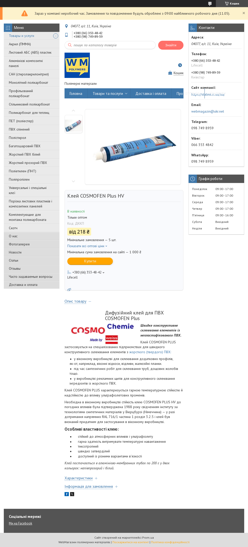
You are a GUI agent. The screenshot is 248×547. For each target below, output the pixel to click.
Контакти (218, 93)
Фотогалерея (19, 244)
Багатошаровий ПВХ (24, 146)
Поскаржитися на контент (130, 542)
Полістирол (17, 137)
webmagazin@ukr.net (207, 111)
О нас (13, 236)
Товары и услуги (21, 35)
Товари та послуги (108, 93)
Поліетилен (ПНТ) (22, 171)
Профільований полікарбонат (21, 93)
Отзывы (14, 268)
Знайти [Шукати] (170, 45)
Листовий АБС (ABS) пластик (30, 52)
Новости (15, 252)
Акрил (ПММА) (20, 44)
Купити (90, 261)
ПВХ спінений (19, 129)
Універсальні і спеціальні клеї (28, 190)
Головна (76, 93)
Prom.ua (148, 537)
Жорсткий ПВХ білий (24, 154)
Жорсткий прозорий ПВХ (28, 162)
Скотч (13, 228)
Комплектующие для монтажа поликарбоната (27, 217)
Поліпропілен (19, 179)
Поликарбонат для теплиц (29, 112)
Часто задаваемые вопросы (30, 276)
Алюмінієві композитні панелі (26, 63)
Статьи (13, 260)
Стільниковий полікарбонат (29, 104)
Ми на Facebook (20, 523)
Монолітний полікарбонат (28, 82)
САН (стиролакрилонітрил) (29, 74)
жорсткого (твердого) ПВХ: (150, 352)
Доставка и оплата (23, 284)
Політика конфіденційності (170, 542)
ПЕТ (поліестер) (21, 121)
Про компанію (188, 93)
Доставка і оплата (150, 93)
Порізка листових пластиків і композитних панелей (30, 203)
